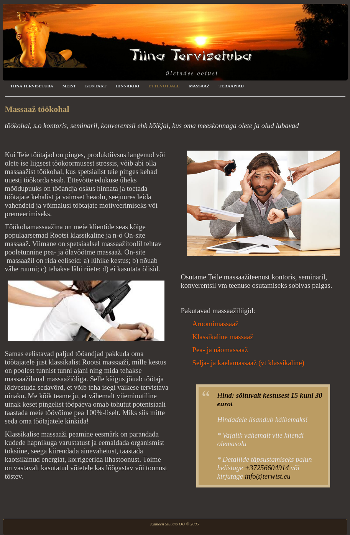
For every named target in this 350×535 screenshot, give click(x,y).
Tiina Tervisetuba (31, 86)
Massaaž (199, 86)
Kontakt (95, 86)
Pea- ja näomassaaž (220, 350)
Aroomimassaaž (215, 324)
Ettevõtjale (163, 86)
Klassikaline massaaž (222, 337)
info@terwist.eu (268, 476)
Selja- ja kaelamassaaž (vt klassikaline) (248, 363)
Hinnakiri (128, 86)
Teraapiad (231, 86)
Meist (69, 86)
